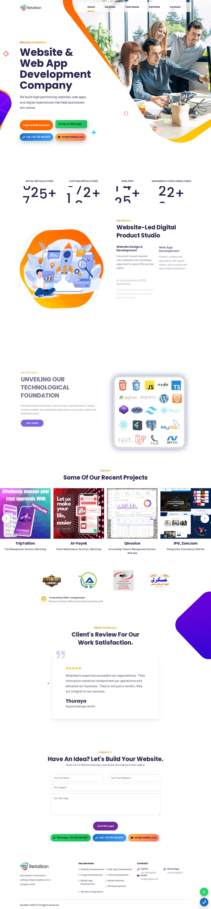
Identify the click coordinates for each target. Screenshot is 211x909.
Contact (175, 7)
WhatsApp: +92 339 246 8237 (70, 837)
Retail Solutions (116, 880)
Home (91, 7)
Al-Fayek (78, 543)
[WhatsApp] (204, 892)
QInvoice (132, 543)
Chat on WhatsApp (70, 124)
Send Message (105, 826)
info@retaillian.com (70, 136)
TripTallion (25, 543)
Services (110, 7)
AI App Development (92, 874)
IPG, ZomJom (186, 543)
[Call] (204, 902)
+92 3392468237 (148, 873)
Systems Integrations (92, 891)
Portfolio (154, 7)
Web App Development (120, 869)
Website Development (92, 869)
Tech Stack (132, 7)
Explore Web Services (36, 125)
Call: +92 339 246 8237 (36, 136)
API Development (117, 886)
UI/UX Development (118, 874)
